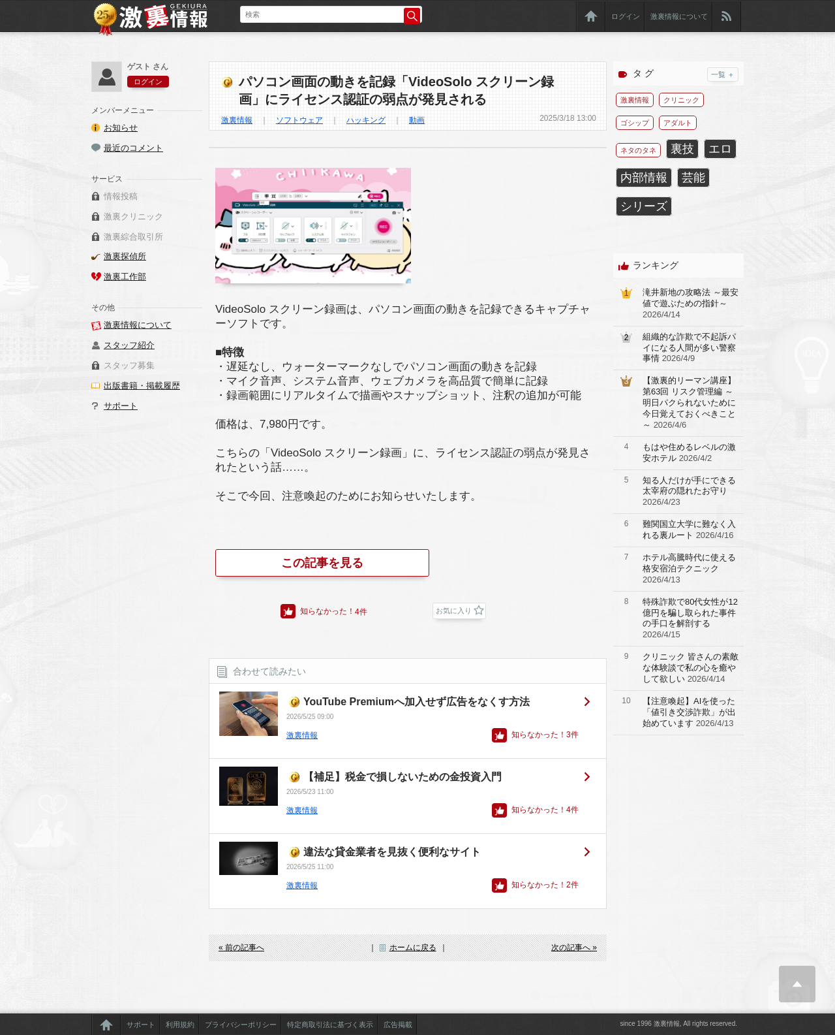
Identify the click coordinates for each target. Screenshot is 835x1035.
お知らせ (121, 128)
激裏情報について (679, 16)
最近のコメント (133, 148)
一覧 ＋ (723, 74)
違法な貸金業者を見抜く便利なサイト (392, 851)
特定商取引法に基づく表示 (330, 1024)
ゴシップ (634, 123)
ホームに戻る (412, 947)
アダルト (677, 123)
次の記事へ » (574, 947)
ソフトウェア (299, 120)
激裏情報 (236, 120)
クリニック (681, 100)
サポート (121, 406)
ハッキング (366, 120)
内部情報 (643, 177)
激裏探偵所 (125, 256)
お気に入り (454, 610)
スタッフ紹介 (129, 345)
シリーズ (643, 206)
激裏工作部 (125, 276)
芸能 (693, 177)
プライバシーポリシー (241, 1024)
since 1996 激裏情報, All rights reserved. (678, 1023)
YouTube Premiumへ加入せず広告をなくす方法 (416, 701)
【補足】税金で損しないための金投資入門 (402, 776)
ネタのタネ (638, 150)
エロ (720, 148)
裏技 (682, 148)
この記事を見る (322, 562)
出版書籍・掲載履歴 (142, 385)
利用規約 (180, 1024)
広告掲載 (398, 1024)
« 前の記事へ (241, 947)
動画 (417, 120)
